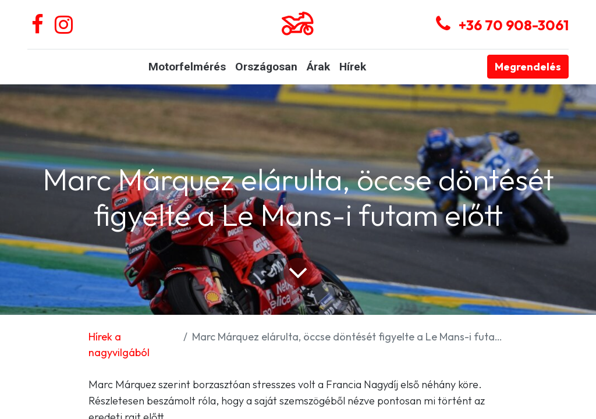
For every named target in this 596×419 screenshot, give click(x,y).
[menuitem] (187, 67)
